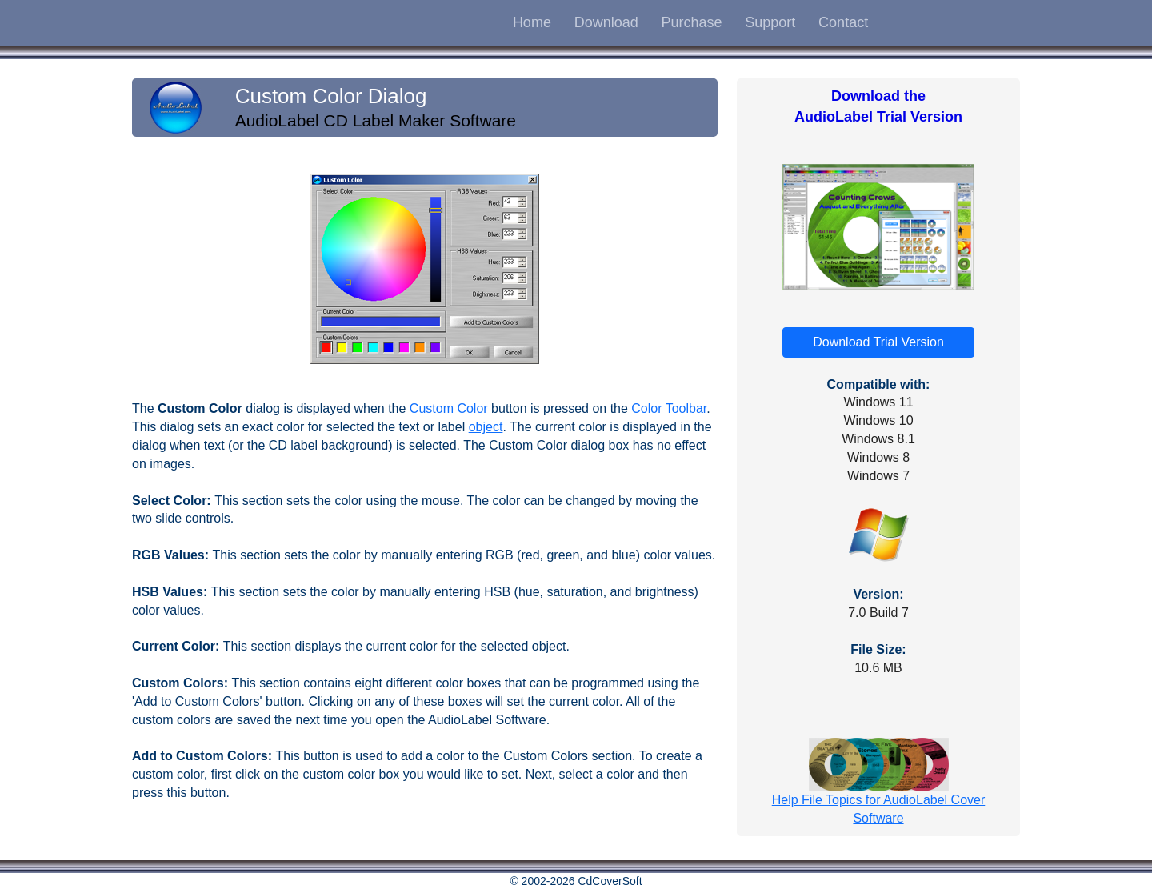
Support (770, 22)
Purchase (691, 22)
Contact (843, 22)
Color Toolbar (668, 408)
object (486, 427)
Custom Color (449, 408)
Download (606, 22)
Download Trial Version (878, 342)
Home (532, 22)
